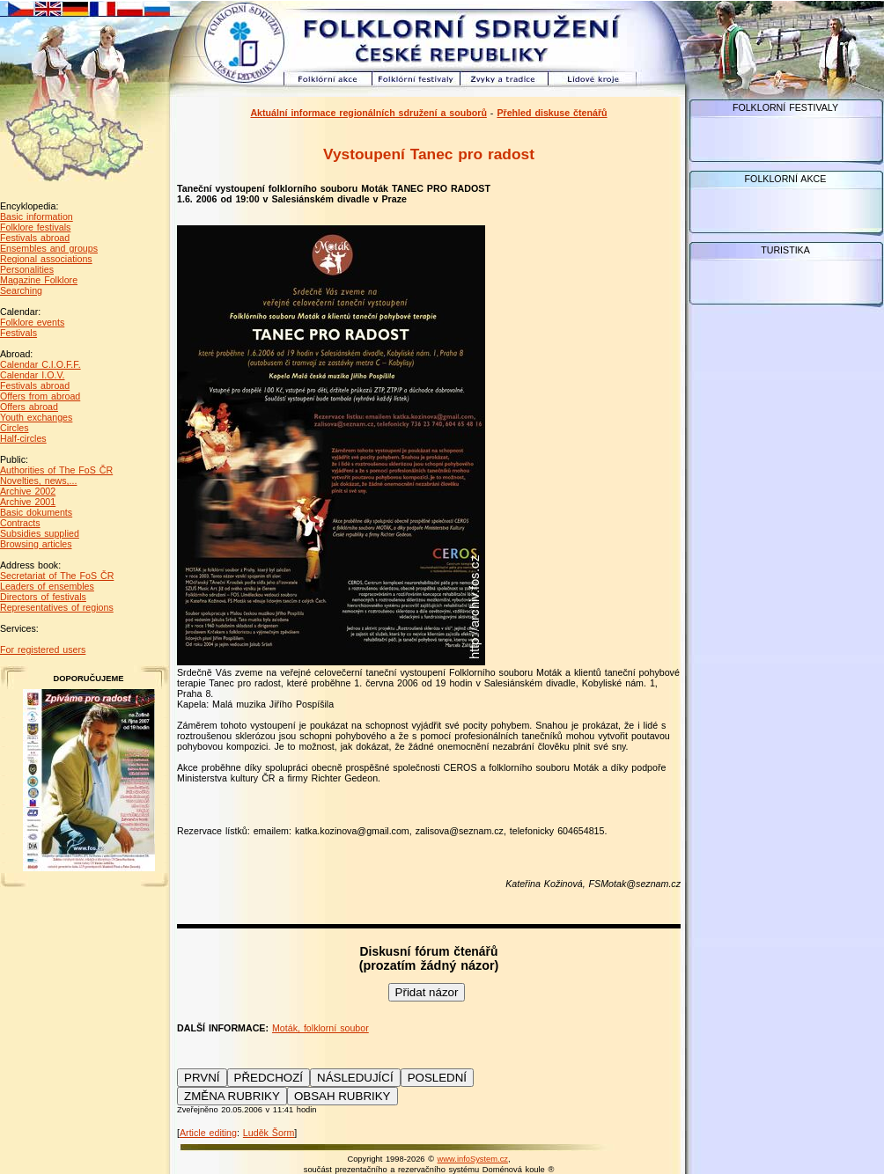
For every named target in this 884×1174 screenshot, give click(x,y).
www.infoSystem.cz (473, 1159)
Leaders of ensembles (47, 586)
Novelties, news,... (38, 480)
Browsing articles (36, 544)
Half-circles (23, 438)
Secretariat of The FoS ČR (57, 575)
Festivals (18, 332)
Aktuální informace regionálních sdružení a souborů (368, 112)
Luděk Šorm (268, 1132)
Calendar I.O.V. (32, 375)
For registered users (42, 649)
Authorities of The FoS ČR (56, 470)
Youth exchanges (36, 417)
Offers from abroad (40, 396)
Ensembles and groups (49, 248)
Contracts (20, 522)
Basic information (36, 216)
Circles (14, 427)
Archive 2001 (27, 501)
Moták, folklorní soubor (320, 1028)
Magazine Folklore (38, 280)
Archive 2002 (27, 491)
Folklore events (32, 322)
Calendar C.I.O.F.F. (40, 364)
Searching (21, 290)
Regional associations (46, 258)
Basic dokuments (36, 512)
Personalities (27, 269)
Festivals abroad (35, 237)
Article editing (208, 1132)
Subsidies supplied (39, 533)
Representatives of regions (57, 607)
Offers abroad (29, 406)
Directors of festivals (43, 596)
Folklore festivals (35, 227)
